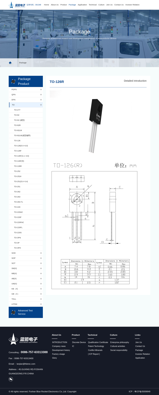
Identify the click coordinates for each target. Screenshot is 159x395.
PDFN (27, 89)
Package (72, 5)
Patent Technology (97, 347)
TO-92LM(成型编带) (22, 135)
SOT (27, 263)
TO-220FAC (19, 222)
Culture (101, 5)
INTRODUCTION (60, 342)
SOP (27, 258)
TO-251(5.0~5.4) (21, 181)
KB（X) (27, 289)
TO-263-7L (18, 202)
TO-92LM (18, 130)
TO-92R (17, 125)
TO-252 (17, 171)
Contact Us (119, 5)
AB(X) (27, 278)
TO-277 (17, 110)
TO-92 (16, 115)
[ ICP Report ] (95, 355)
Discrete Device (80, 342)
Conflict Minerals (96, 351)
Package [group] (22, 63)
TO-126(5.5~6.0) (21, 146)
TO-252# (17, 176)
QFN (27, 94)
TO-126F (17, 151)
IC (74, 347)
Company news (59, 347)
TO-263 (17, 197)
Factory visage (59, 355)
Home (46, 5)
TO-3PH (17, 248)
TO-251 (17, 186)
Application (82, 5)
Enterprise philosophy (122, 342)
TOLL (27, 299)
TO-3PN (17, 238)
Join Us (109, 5)
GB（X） (27, 294)
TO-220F (17, 217)
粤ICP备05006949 (141, 391)
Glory (54, 359)
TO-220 (17, 207)
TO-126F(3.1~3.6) (21, 156)
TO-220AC (18, 212)
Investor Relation (132, 5)
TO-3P (17, 243)
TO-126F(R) (19, 161)
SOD (27, 253)
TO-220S (18, 232)
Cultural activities (120, 347)
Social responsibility (121, 351)
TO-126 (17, 140)
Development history (61, 351)
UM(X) (27, 283)
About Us (55, 5)
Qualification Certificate (100, 342)
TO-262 (17, 192)
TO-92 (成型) (19, 120)
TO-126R (18, 166)
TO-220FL (18, 227)
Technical (93, 5)
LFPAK (27, 304)
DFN (27, 99)
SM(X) (27, 268)
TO (27, 105)
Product (63, 5)
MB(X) (27, 273)
